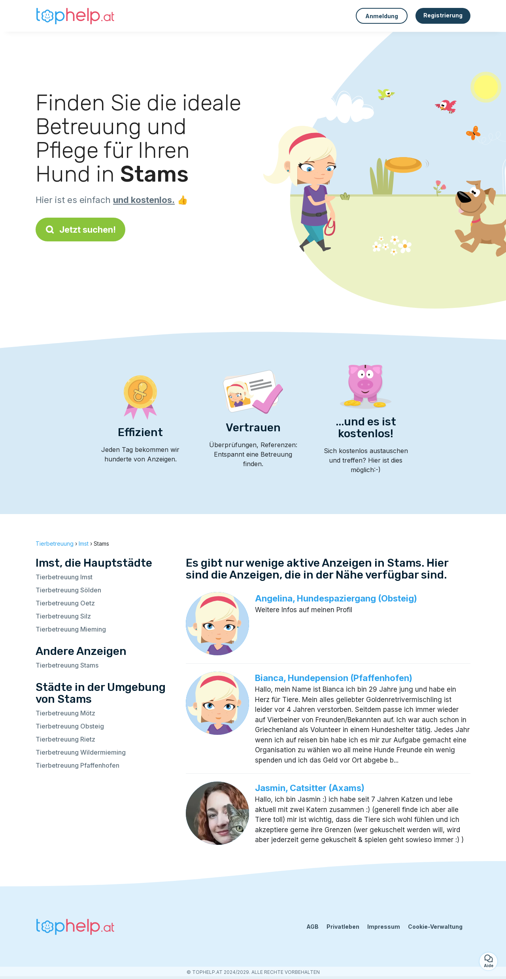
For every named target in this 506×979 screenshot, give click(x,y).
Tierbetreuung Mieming (71, 629)
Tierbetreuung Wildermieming (81, 752)
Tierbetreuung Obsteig (70, 726)
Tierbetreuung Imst (64, 577)
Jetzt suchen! (80, 229)
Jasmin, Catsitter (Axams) (309, 788)
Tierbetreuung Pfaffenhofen (77, 765)
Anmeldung (381, 16)
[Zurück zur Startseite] (75, 16)
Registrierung (443, 15)
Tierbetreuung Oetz (65, 603)
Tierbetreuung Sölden (68, 590)
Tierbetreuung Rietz (65, 739)
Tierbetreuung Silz (63, 616)
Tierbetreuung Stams (67, 665)
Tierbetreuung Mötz (65, 713)
